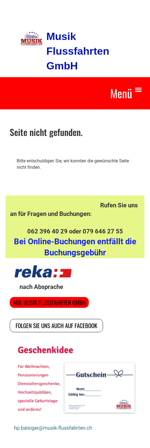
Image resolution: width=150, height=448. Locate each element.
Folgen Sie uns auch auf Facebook (56, 325)
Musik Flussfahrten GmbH (77, 51)
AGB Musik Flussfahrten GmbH (49, 302)
